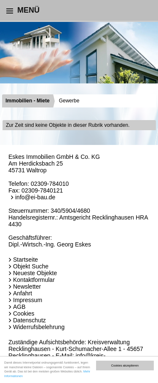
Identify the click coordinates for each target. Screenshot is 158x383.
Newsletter (27, 286)
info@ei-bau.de (35, 197)
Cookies (24, 313)
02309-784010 (50, 183)
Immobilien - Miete (27, 101)
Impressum (27, 300)
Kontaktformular (34, 279)
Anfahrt (22, 293)
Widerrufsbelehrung (38, 327)
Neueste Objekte (35, 273)
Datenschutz (29, 320)
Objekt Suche (30, 266)
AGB (19, 306)
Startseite (25, 259)
